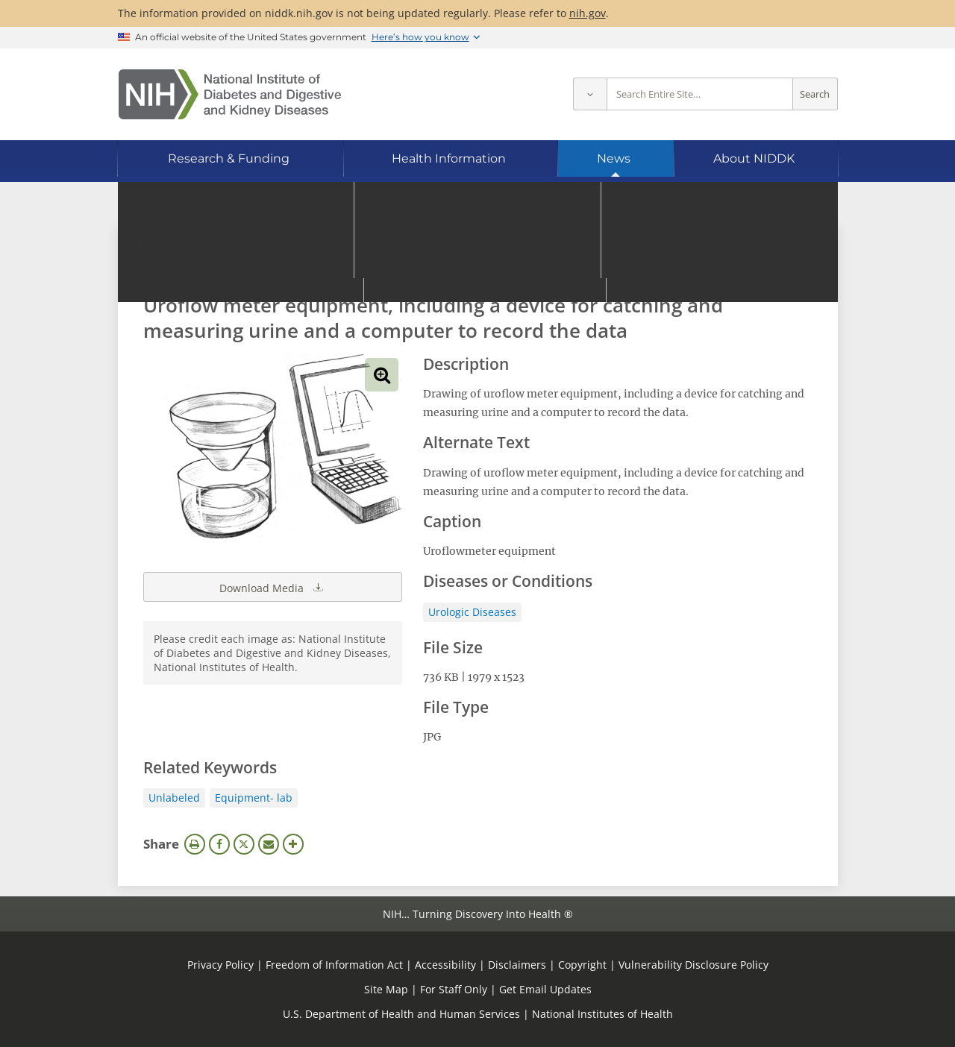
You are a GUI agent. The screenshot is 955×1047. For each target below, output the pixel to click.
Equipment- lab (253, 797)
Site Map (386, 989)
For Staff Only (453, 989)
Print (194, 844)
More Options (293, 844)
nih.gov (587, 13)
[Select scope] (590, 94)
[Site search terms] (700, 94)
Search (815, 94)
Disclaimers (517, 965)
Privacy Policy (220, 965)
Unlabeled (174, 797)
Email (268, 844)
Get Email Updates (545, 989)
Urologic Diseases (472, 612)
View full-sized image (381, 375)
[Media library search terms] (455, 264)
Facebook (219, 844)
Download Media (272, 587)
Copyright (582, 965)
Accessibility (445, 965)
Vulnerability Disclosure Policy (693, 965)
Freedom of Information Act (334, 965)
